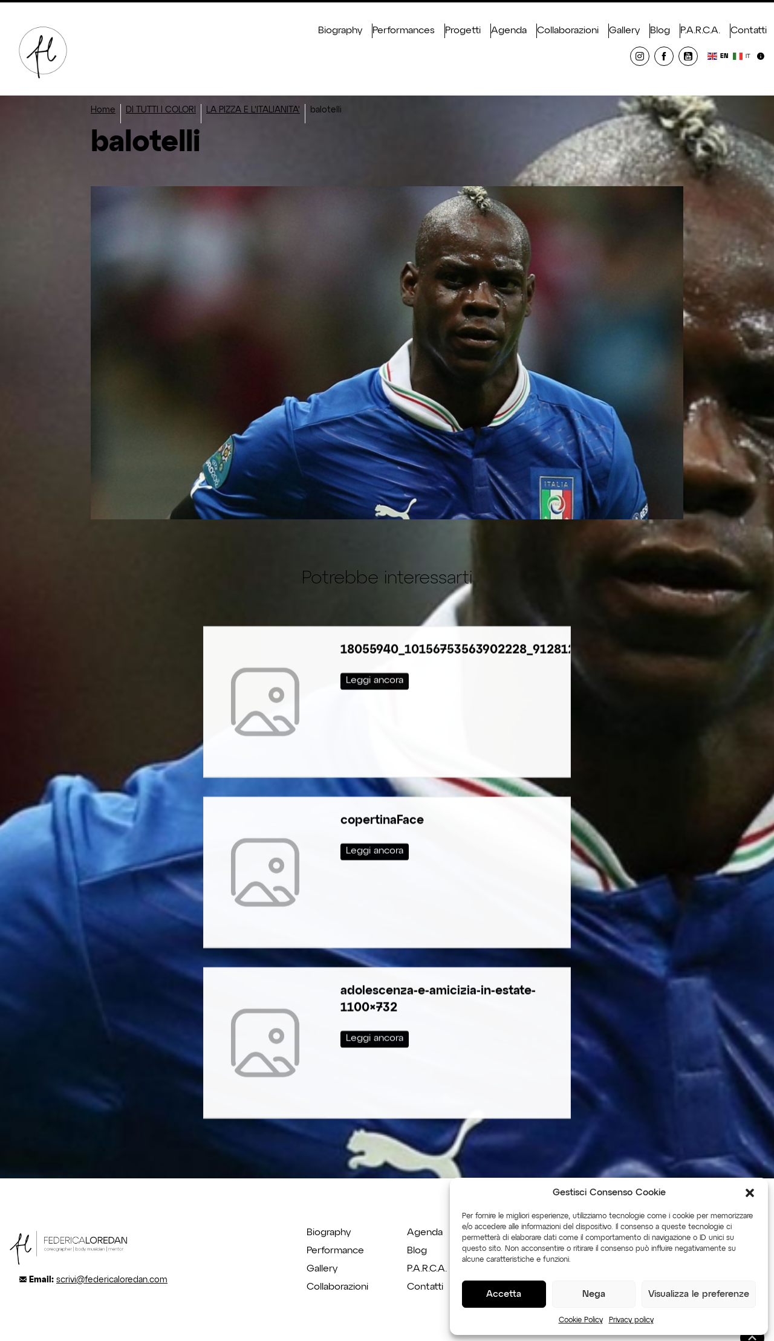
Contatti (748, 31)
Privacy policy (631, 1320)
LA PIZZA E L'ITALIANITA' (253, 110)
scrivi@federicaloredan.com (111, 1280)
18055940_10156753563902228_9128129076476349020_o (511, 626)
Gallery (624, 31)
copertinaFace (382, 797)
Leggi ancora (374, 657)
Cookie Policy (581, 1320)
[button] (750, 1193)
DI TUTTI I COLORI (161, 110)
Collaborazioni (568, 31)
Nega (593, 1294)
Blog (660, 31)
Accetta (503, 1294)
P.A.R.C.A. (700, 31)
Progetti (463, 31)
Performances (403, 31)
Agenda (509, 31)
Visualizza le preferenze (698, 1294)
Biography (340, 31)
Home (103, 110)
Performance (335, 1251)
